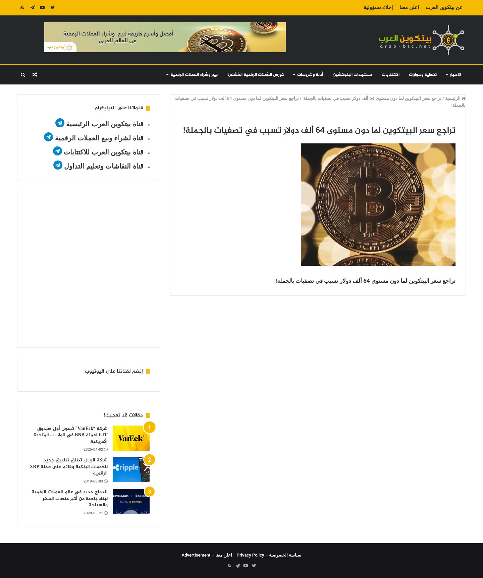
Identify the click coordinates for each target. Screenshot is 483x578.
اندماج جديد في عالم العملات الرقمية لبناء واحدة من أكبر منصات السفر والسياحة (70, 498)
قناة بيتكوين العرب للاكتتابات (103, 152)
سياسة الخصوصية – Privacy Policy (269, 555)
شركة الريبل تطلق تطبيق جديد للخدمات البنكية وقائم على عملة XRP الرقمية (69, 466)
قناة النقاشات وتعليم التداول (104, 166)
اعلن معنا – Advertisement (207, 555)
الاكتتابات (390, 74)
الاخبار (455, 74)
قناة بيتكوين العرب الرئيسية (105, 124)
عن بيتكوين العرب (444, 7)
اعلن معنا (409, 7)
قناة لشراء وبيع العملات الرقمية (99, 138)
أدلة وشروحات (310, 74)
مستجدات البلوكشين (352, 74)
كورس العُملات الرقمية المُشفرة (255, 74)
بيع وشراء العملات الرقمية (194, 74)
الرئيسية (455, 98)
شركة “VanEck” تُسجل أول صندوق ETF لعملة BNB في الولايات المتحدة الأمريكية (71, 435)
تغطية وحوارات (423, 74)
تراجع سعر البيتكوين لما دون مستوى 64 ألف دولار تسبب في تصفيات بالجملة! (372, 98)
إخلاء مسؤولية (378, 7)
